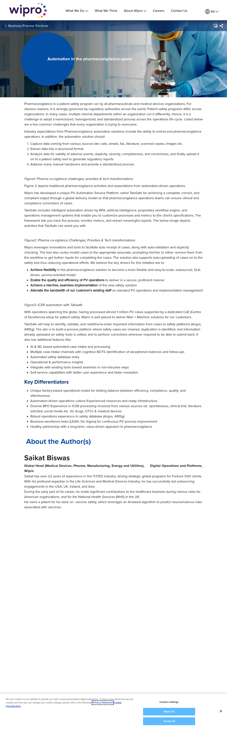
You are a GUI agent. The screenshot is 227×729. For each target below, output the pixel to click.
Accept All (169, 721)
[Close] (221, 711)
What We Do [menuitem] (77, 10)
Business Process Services (28, 26)
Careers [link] (158, 10)
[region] (113, 711)
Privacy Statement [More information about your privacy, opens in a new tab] (103, 702)
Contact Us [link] (179, 10)
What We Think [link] (106, 10)
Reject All (169, 711)
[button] (215, 26)
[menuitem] (212, 11)
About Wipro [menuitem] (135, 10)
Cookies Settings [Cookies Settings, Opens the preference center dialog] (169, 702)
